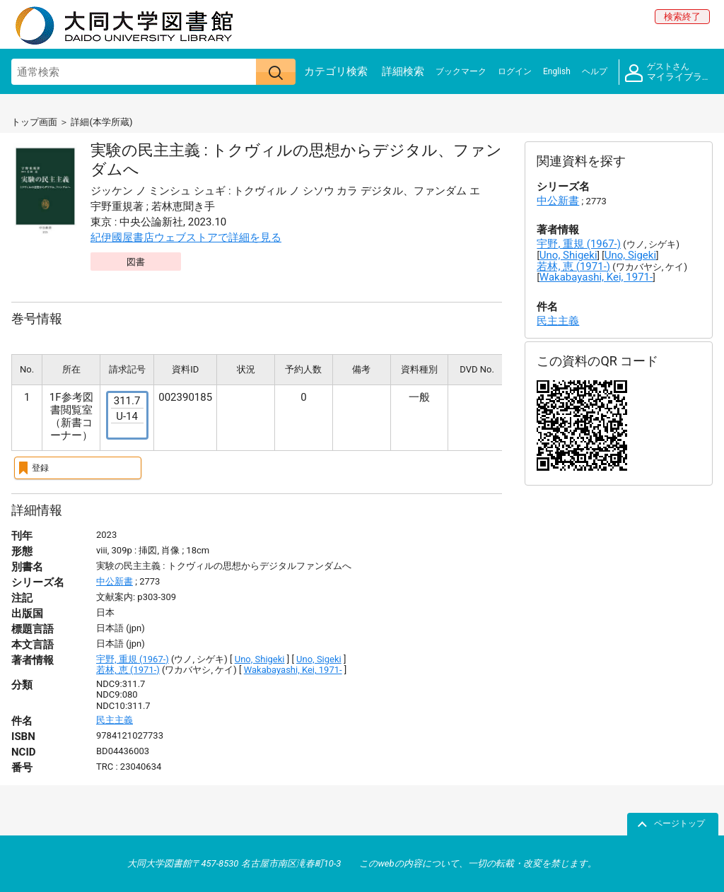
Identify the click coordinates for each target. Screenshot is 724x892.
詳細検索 (403, 71)
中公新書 (114, 581)
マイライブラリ (668, 72)
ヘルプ (594, 71)
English (557, 71)
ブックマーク (461, 71)
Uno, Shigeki (260, 659)
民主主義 (114, 720)
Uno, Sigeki (318, 659)
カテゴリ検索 (336, 71)
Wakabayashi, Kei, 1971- (293, 669)
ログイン (515, 71)
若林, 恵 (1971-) (128, 669)
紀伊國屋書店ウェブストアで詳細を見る (185, 237)
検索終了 (682, 16)
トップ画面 (34, 122)
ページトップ (679, 823)
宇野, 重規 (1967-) (132, 659)
